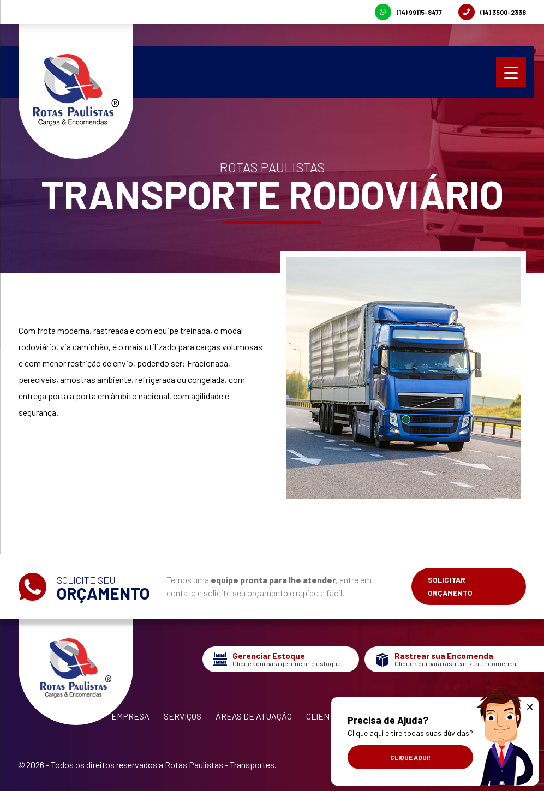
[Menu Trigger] (511, 72)
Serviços (182, 716)
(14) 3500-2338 (492, 12)
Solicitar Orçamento (450, 586)
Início (86, 716)
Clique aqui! (410, 757)
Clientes (325, 716)
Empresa (130, 716)
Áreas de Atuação (254, 716)
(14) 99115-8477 (408, 12)
